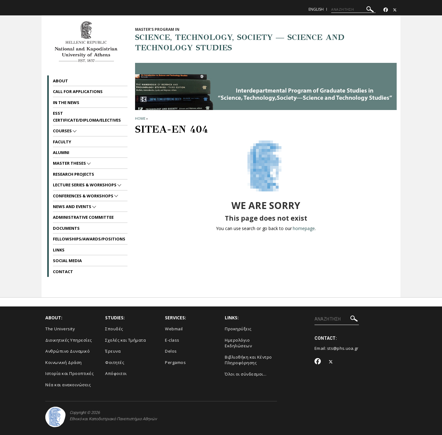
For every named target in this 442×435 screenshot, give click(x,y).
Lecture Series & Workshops (85, 185)
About (60, 81)
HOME (140, 118)
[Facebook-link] (385, 10)
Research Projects (73, 174)
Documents (66, 228)
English (316, 9)
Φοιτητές (114, 362)
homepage (303, 228)
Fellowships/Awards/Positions (89, 239)
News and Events (72, 206)
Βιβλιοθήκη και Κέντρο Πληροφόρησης (248, 360)
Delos (171, 351)
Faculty (62, 142)
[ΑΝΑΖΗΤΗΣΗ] (353, 9)
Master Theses (70, 163)
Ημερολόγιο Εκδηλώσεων (238, 343)
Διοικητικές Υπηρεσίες (68, 340)
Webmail (174, 329)
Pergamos (175, 362)
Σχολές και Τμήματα (125, 340)
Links (59, 250)
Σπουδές (114, 329)
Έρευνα (113, 351)
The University (60, 329)
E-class (172, 340)
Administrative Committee (83, 217)
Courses (63, 131)
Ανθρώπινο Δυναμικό (67, 351)
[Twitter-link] (395, 10)
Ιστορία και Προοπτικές (69, 373)
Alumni (61, 152)
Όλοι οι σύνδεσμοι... (245, 374)
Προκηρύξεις (238, 329)
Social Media (67, 260)
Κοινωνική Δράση (63, 362)
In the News (66, 102)
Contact (63, 271)
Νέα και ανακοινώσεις (68, 385)
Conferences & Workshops (83, 196)
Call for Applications (78, 91)
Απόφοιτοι (116, 373)
